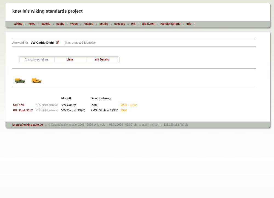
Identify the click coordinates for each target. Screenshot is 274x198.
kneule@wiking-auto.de (27, 124)
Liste (70, 59)
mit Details (102, 59)
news (31, 23)
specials (119, 23)
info (188, 23)
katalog (88, 23)
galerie (45, 23)
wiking (18, 23)
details (103, 23)
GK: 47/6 (18, 104)
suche (60, 23)
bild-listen (147, 23)
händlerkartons (170, 23)
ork (133, 23)
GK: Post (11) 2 (23, 110)
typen (74, 23)
